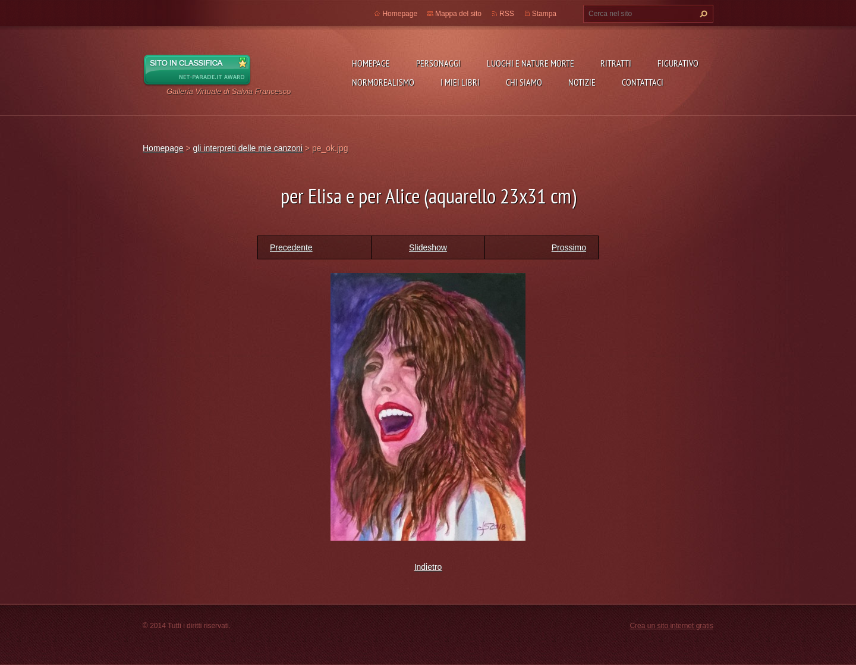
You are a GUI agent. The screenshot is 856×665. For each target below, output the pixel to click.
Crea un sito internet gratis (671, 626)
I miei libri (460, 82)
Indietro (428, 567)
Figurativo (677, 63)
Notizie (582, 82)
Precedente (291, 247)
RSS (506, 14)
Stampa (544, 14)
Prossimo (569, 247)
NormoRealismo (383, 82)
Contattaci (642, 82)
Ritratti (615, 63)
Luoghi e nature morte (530, 63)
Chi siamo (524, 82)
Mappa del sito (458, 14)
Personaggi (438, 63)
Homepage (371, 63)
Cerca (702, 14)
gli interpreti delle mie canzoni (247, 148)
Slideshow (428, 247)
